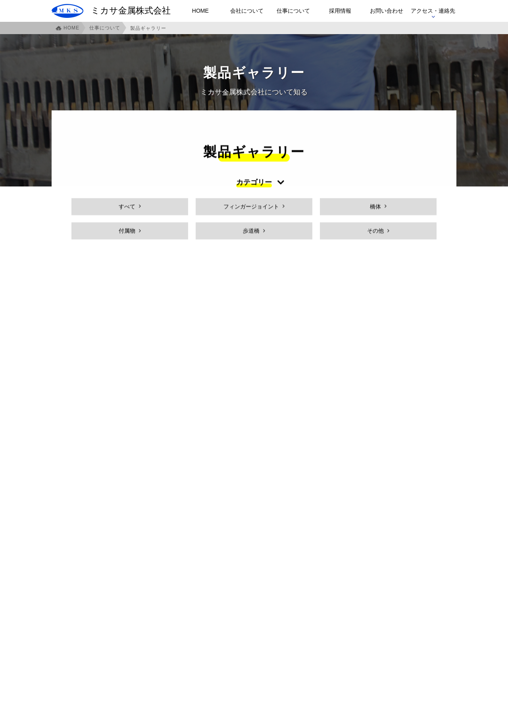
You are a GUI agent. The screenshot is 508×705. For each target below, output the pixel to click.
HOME (200, 11)
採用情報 (340, 11)
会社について (247, 11)
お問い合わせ (386, 11)
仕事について (293, 11)
